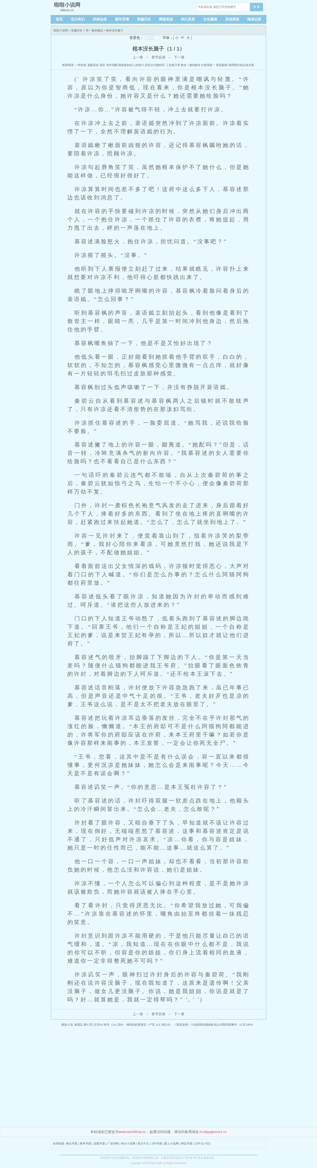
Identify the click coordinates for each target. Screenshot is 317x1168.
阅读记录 (254, 19)
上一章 (138, 57)
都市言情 (122, 19)
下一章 (179, 57)
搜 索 (256, 6)
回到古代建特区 (155, 65)
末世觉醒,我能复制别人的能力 (125, 65)
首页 (59, 19)
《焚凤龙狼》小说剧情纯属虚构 (193, 1024)
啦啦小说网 (60, 30)
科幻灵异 (188, 19)
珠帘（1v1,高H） (114, 1024)
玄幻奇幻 (78, 19)
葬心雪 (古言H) (93, 1024)
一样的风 (81, 65)
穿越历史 (144, 19)
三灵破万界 (173, 65)
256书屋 (156, 1143)
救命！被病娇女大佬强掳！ (198, 65)
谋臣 (102, 65)
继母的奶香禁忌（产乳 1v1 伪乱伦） (149, 1024)
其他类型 (232, 19)
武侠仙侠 (100, 19)
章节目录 (158, 57)
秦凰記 (78, 1024)
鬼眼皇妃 (93, 65)
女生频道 (210, 19)
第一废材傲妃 (94, 30)
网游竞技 (166, 19)
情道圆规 (221, 65)
